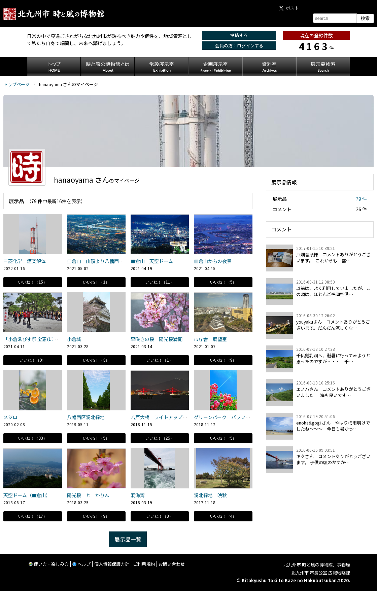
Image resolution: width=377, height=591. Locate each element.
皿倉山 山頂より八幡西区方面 (100, 261)
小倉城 (76, 339)
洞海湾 (138, 495)
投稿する (239, 35)
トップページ (16, 84)
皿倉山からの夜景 (213, 261)
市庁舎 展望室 (210, 339)
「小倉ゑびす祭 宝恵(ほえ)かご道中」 (43, 339)
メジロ (10, 417)
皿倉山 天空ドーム (152, 261)
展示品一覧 (127, 539)
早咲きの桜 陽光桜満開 (156, 339)
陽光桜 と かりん (90, 495)
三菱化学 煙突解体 (24, 261)
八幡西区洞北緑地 (86, 417)
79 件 (361, 198)
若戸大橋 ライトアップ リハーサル (171, 417)
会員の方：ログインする (239, 45)
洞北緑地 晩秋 (210, 495)
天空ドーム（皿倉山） (26, 495)
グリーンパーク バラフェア (224, 417)
